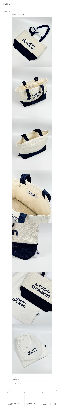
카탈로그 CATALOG (7, 11)
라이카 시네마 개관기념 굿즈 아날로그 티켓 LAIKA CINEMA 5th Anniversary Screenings (49, 403)
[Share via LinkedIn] (18, 383)
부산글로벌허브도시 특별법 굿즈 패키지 (14, 403)
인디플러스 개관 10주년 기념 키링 (32, 403)
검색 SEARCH (6, 13)
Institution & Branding (15, 379)
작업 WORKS (6, 9)
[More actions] (51, 12)
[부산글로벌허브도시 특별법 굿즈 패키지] (15, 396)
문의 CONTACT (6, 14)
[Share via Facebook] (12, 383)
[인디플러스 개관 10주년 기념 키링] (32, 396)
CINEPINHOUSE (7, 4)
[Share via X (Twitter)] (15, 383)
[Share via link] (20, 383)
